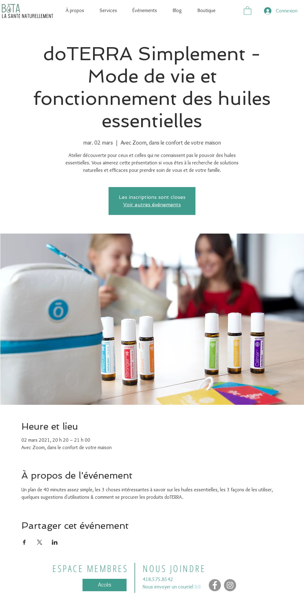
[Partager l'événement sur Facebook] (24, 542)
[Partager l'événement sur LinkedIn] (55, 542)
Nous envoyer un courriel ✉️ (172, 587)
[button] (247, 10)
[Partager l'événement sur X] (39, 542)
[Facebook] (215, 585)
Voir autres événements (152, 205)
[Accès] (105, 585)
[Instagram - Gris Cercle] (230, 585)
